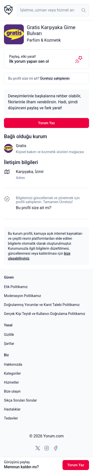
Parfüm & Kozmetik (44, 40)
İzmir (39, 171)
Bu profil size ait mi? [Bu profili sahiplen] (33, 207)
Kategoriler (12, 373)
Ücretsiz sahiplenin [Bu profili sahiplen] (55, 78)
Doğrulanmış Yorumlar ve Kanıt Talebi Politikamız (42, 305)
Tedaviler (11, 418)
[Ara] (83, 10)
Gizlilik (9, 335)
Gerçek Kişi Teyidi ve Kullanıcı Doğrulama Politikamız (44, 314)
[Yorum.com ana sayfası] (8, 10)
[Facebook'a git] (56, 448)
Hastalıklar (12, 409)
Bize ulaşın (12, 391)
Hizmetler (11, 382)
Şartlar (9, 344)
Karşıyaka (24, 171)
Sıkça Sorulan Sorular (20, 400)
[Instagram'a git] (47, 448)
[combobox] (53, 10)
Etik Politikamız (16, 287)
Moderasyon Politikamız (22, 296)
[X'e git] (38, 448)
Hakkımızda (13, 364)
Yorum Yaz (46, 123)
